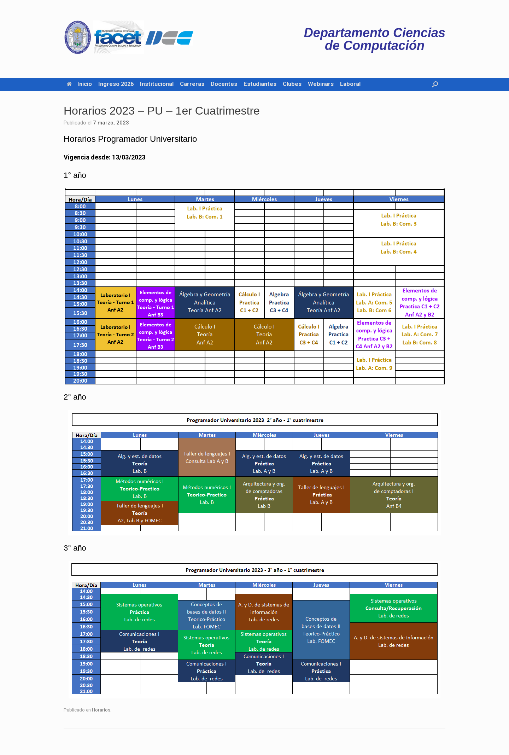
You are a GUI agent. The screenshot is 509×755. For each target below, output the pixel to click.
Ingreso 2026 (116, 84)
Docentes (224, 84)
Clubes (292, 84)
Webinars (321, 84)
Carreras (192, 84)
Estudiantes (260, 84)
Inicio (79, 84)
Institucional (157, 84)
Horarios (101, 710)
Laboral (350, 84)
